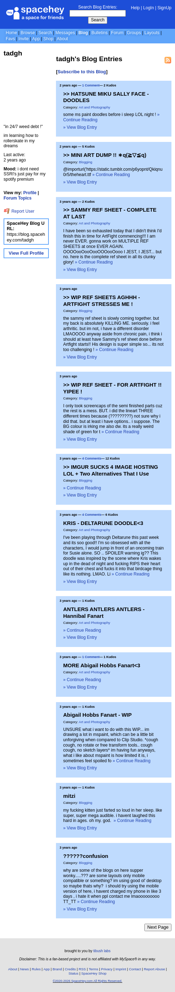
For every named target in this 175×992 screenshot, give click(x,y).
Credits (70, 969)
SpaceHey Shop (94, 973)
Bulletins (99, 32)
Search (97, 19)
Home (11, 32)
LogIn (148, 7)
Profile (29, 192)
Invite (24, 38)
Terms (93, 969)
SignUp (164, 7)
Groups (134, 32)
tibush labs (101, 951)
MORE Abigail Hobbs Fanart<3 (101, 665)
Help (135, 7)
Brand (57, 969)
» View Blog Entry (80, 127)
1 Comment (91, 85)
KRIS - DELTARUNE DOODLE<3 (103, 523)
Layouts (151, 32)
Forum (117, 32)
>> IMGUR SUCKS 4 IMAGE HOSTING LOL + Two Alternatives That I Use (110, 470)
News (24, 969)
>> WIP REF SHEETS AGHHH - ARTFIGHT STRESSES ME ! (101, 300)
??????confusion (85, 856)
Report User (19, 211)
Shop (48, 38)
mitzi (69, 796)
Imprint (120, 969)
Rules (36, 969)
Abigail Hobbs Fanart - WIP (97, 715)
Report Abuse (154, 969)
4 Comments (92, 458)
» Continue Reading (111, 174)
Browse (28, 32)
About (62, 38)
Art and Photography (94, 107)
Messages (65, 32)
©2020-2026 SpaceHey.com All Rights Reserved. (87, 981)
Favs (10, 38)
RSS (82, 969)
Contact (135, 969)
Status (73, 973)
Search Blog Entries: (97, 7)
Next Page (158, 927)
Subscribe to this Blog (82, 71)
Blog (83, 32)
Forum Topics (17, 198)
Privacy (107, 969)
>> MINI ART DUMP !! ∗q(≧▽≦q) (104, 155)
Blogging (85, 162)
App (36, 38)
